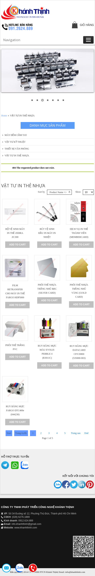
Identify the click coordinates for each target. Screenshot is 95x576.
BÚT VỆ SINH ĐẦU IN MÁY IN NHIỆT (47, 233)
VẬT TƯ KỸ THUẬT (15, 141)
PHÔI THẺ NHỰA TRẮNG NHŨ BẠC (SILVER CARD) (47, 288)
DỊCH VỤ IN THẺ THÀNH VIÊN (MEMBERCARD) (79, 233)
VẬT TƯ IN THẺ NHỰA (17, 155)
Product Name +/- (58, 192)
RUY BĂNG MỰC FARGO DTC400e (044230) (15, 410)
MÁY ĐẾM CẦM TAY (16, 135)
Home (4, 115)
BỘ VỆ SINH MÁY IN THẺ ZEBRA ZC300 (15, 233)
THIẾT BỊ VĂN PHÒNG (17, 148)
